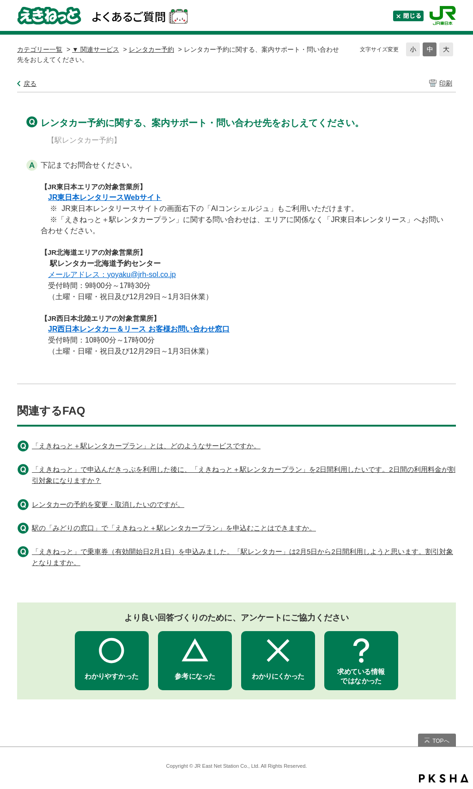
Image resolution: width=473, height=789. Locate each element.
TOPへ (440, 741)
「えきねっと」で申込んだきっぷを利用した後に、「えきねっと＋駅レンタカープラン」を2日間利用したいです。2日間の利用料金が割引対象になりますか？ (243, 474)
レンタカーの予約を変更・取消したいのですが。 (108, 504)
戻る (30, 83)
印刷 (445, 83)
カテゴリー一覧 (39, 49)
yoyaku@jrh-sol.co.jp (141, 274)
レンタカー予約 (151, 49)
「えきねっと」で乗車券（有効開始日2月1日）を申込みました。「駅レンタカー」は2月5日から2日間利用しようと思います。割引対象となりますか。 (242, 557)
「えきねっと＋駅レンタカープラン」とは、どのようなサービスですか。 (146, 446)
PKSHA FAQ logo (443, 778)
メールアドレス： (77, 274)
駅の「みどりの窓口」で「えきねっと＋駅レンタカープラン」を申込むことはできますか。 (174, 528)
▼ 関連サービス (95, 49)
